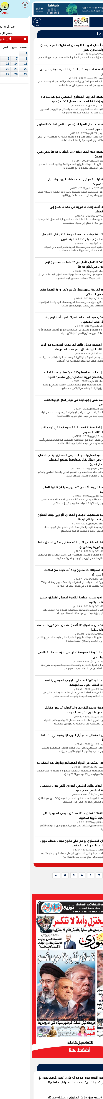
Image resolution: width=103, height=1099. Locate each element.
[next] (26, 875)
